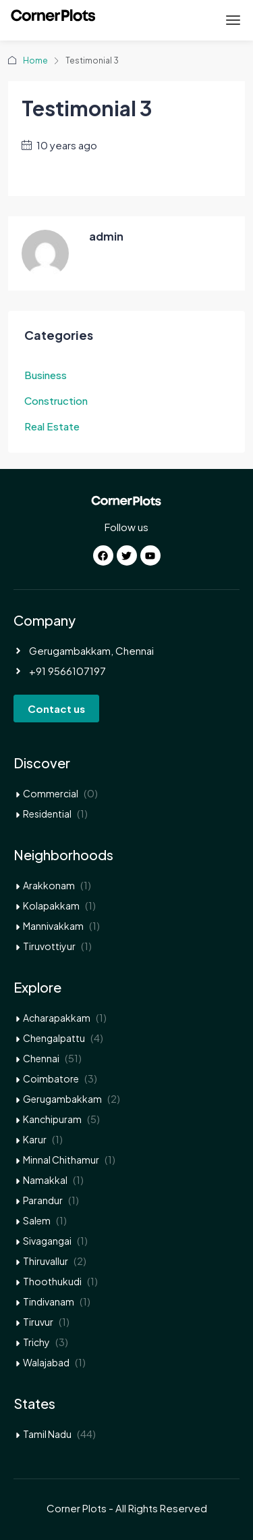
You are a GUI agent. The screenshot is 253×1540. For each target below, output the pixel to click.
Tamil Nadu (47, 1434)
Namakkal (45, 1180)
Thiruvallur (45, 1261)
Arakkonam (49, 885)
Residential (47, 814)
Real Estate (52, 426)
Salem (37, 1220)
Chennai (41, 1058)
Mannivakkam (53, 926)
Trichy (36, 1342)
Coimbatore (51, 1078)
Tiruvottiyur (49, 946)
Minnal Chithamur (61, 1159)
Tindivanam (48, 1301)
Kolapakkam (51, 905)
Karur (35, 1139)
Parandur (43, 1200)
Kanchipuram (52, 1119)
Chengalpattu (54, 1038)
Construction (56, 400)
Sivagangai (47, 1241)
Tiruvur (38, 1322)
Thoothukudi (52, 1281)
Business (45, 374)
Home (35, 60)
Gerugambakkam (62, 1099)
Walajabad (46, 1362)
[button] (233, 20)
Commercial (50, 793)
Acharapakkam (56, 1018)
